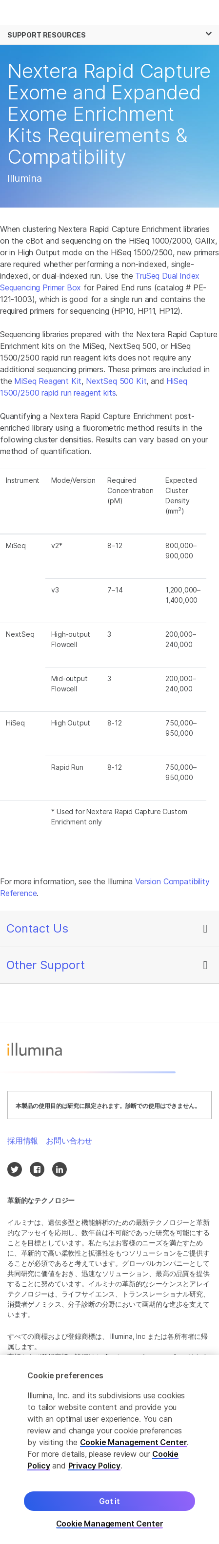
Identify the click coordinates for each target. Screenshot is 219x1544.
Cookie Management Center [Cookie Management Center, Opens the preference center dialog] (109, 1534)
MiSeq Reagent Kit (47, 381)
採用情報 (22, 1140)
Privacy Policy (94, 1476)
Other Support (45, 965)
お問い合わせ (69, 1140)
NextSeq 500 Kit (116, 381)
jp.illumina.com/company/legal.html (151, 1357)
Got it (109, 1511)
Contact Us (37, 928)
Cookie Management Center (133, 1452)
